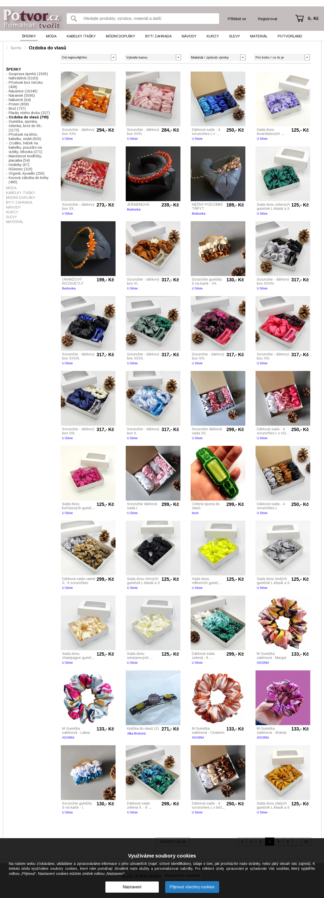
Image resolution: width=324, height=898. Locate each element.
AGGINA (263, 663)
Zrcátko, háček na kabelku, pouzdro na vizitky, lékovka (25, 147)
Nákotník (20, 100)
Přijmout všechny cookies (192, 887)
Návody (189, 36)
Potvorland (290, 36)
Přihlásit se (237, 19)
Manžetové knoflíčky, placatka (25, 158)
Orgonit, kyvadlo (27, 173)
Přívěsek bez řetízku (26, 84)
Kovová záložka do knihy (29, 180)
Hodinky (19, 165)
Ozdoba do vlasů (47, 47)
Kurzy (213, 36)
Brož (17, 108)
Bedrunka (133, 209)
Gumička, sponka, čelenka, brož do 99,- (26, 125)
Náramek (22, 95)
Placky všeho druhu (29, 113)
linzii (195, 513)
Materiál (258, 36)
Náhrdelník (23, 78)
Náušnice (23, 91)
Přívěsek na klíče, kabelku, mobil (25, 136)
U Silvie (67, 139)
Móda (51, 36)
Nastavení (132, 887)
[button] (178, 57)
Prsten (19, 104)
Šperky (29, 36)
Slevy (234, 36)
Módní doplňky (120, 36)
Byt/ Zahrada (158, 36)
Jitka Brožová (136, 733)
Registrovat (267, 19)
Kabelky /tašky (81, 36)
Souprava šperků (28, 74)
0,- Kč (313, 18)
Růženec (20, 169)
